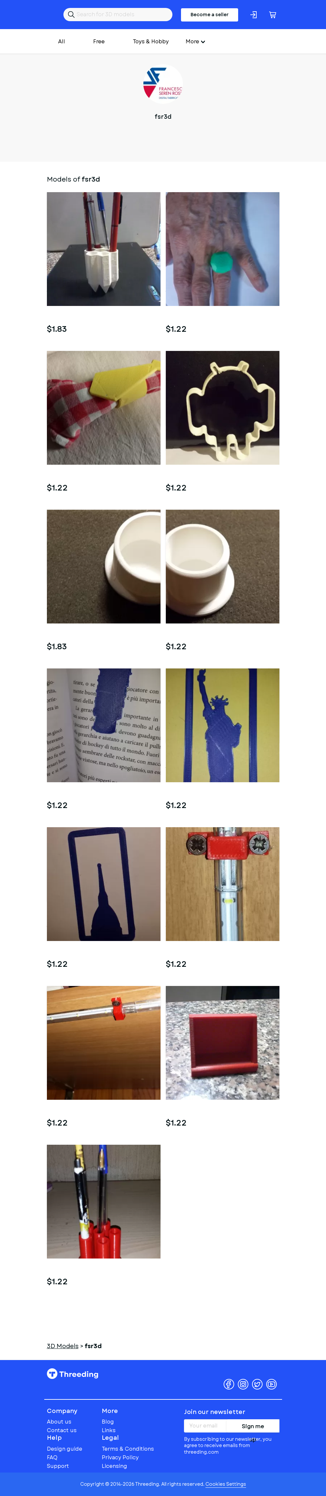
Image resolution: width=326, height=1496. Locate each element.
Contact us (62, 1430)
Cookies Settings (225, 1484)
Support (58, 1466)
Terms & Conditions (128, 1449)
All (61, 41)
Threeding (72, 1373)
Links (109, 1430)
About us (59, 1422)
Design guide (64, 1449)
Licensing (114, 1466)
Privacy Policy (120, 1457)
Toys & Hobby (151, 41)
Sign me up (253, 1427)
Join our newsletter (214, 1412)
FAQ (52, 1457)
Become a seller (210, 14)
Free (99, 41)
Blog (108, 1422)
